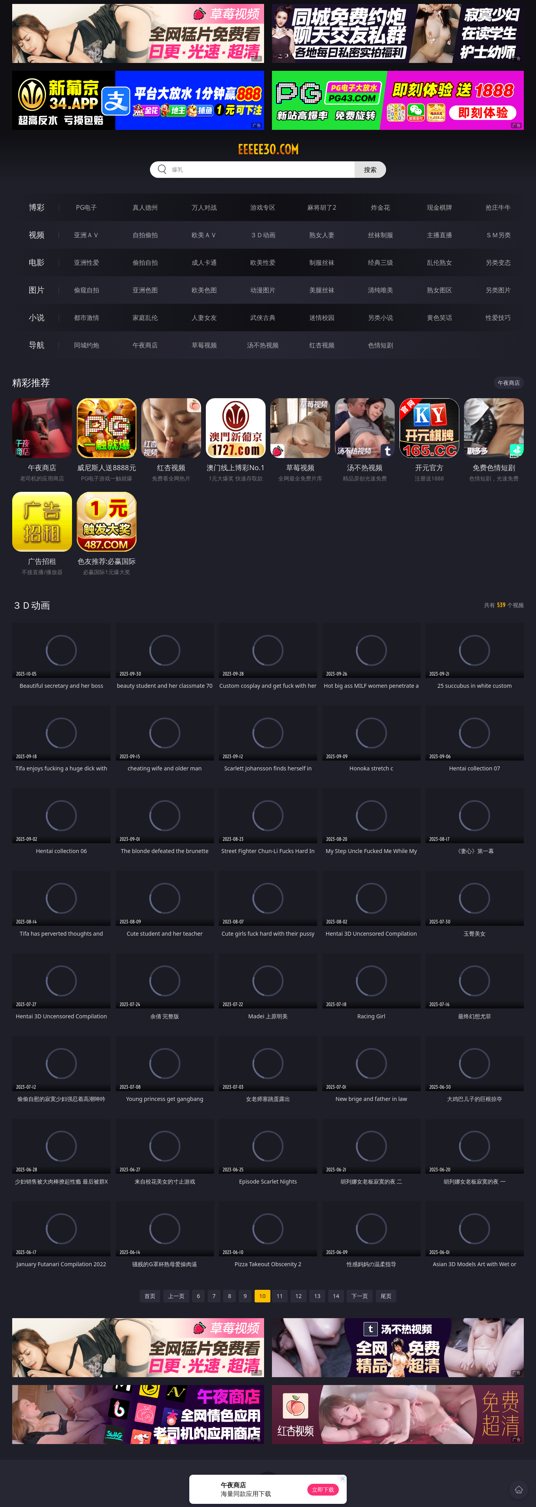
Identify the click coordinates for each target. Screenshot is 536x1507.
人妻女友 (204, 317)
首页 (149, 1296)
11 (280, 1296)
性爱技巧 (498, 317)
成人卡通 (204, 262)
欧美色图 (204, 290)
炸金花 (380, 207)
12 (298, 1296)
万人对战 (204, 207)
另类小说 (380, 317)
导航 (36, 345)
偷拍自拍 (145, 262)
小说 (36, 317)
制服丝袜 (322, 262)
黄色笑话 (439, 317)
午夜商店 (145, 345)
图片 (36, 289)
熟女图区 (439, 290)
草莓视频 (204, 345)
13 (317, 1296)
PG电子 (86, 207)
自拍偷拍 (145, 235)
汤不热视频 (263, 345)
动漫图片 (262, 290)
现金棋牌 (439, 207)
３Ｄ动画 (262, 235)
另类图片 (498, 290)
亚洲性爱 (86, 262)
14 (336, 1296)
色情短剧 (380, 345)
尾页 (386, 1296)
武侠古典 (262, 317)
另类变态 (498, 262)
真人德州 (145, 207)
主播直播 (439, 235)
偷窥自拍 (86, 290)
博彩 (36, 207)
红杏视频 (322, 345)
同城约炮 (86, 345)
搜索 (370, 169)
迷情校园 (322, 317)
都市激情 (86, 317)
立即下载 (323, 1489)
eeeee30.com (268, 149)
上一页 (176, 1296)
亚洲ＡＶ (86, 235)
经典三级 (380, 262)
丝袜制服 (380, 235)
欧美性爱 (262, 262)
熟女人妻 (322, 235)
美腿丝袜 (322, 290)
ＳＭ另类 (498, 235)
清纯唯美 (380, 290)
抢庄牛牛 (498, 207)
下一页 (359, 1296)
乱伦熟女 (439, 262)
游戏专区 (262, 207)
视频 (36, 234)
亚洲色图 (145, 290)
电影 (36, 262)
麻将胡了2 (321, 207)
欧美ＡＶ (204, 235)
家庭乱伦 (145, 317)
